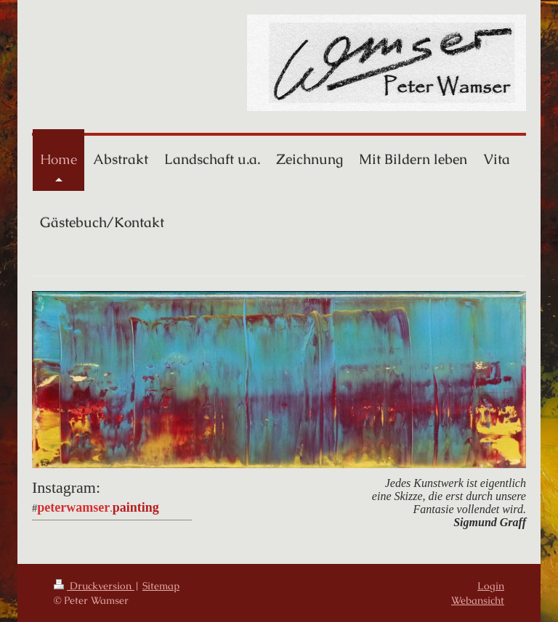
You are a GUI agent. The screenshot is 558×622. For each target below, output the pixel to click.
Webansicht (477, 600)
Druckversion (94, 585)
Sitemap (160, 585)
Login (490, 585)
